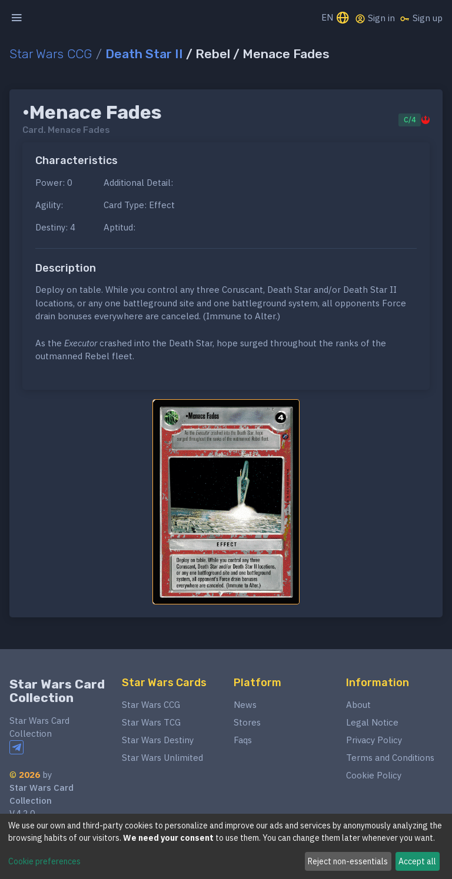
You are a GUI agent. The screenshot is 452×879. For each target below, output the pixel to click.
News (245, 704)
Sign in (375, 18)
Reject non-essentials (348, 861)
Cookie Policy (373, 775)
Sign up (421, 18)
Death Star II (144, 53)
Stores (247, 722)
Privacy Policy (374, 740)
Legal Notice (372, 722)
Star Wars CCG (50, 53)
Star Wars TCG (151, 722)
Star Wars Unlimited (162, 757)
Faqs (243, 740)
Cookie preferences (44, 861)
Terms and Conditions (390, 757)
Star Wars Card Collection (57, 691)
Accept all (417, 861)
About (358, 704)
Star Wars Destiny (158, 740)
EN (335, 18)
